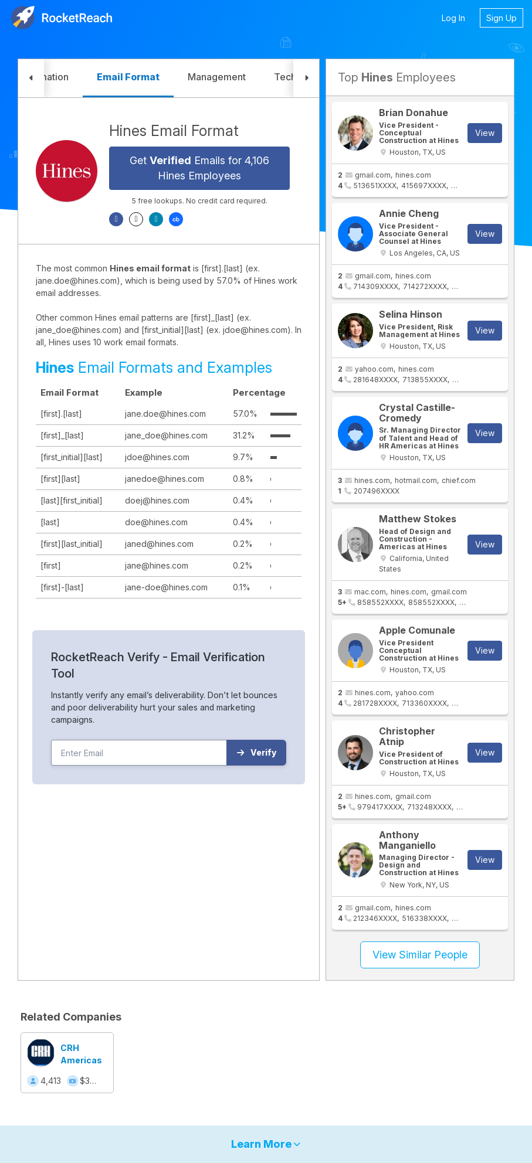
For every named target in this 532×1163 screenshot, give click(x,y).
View (484, 133)
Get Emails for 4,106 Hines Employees (199, 168)
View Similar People (419, 954)
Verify (256, 752)
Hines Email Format (174, 131)
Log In (453, 18)
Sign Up (501, 18)
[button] (31, 78)
